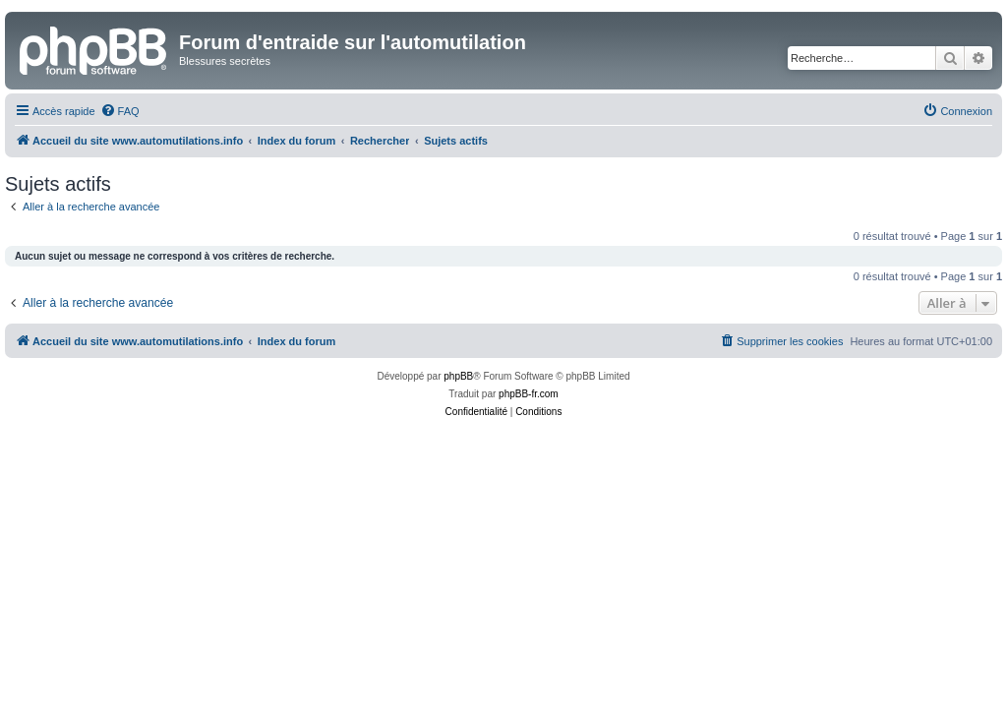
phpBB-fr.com (529, 393)
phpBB (458, 376)
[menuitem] (120, 111)
